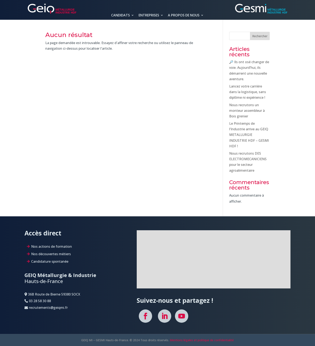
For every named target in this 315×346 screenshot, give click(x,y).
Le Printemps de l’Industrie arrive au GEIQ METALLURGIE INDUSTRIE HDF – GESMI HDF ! (249, 134)
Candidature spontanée (49, 261)
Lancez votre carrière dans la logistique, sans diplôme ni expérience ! (247, 92)
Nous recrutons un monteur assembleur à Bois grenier (247, 110)
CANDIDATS (120, 15)
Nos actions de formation (51, 246)
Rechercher (259, 36)
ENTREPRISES (149, 15)
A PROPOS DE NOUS (183, 15)
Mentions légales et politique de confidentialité (202, 340)
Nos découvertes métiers (51, 254)
